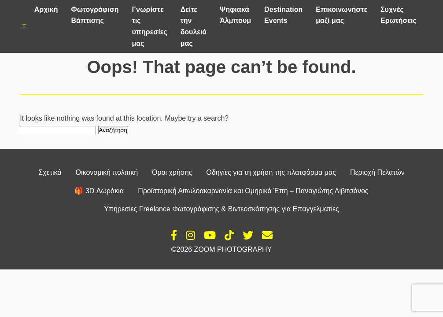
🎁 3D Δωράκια (99, 191)
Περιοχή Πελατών (377, 172)
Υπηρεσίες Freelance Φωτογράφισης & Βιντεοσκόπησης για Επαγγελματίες (221, 209)
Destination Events (283, 15)
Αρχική (46, 9)
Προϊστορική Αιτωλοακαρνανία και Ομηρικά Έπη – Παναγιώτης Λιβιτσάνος (253, 191)
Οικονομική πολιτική (107, 172)
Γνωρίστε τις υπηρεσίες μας (149, 26)
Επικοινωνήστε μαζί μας (341, 15)
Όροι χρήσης (172, 172)
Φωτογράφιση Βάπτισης (95, 15)
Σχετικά (49, 172)
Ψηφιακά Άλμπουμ (235, 15)
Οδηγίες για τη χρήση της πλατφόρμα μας (271, 172)
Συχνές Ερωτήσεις (398, 15)
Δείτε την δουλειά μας (194, 26)
